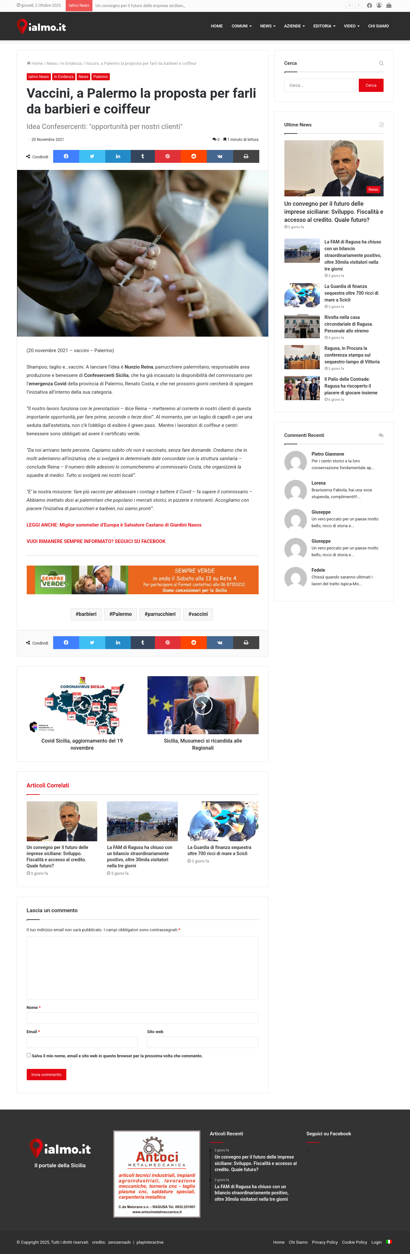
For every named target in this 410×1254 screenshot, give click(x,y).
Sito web (155, 1031)
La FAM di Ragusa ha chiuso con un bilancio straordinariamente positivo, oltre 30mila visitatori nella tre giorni (353, 255)
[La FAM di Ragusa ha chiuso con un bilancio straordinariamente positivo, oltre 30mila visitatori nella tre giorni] (142, 821)
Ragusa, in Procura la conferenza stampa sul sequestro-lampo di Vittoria (352, 355)
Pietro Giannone (328, 454)
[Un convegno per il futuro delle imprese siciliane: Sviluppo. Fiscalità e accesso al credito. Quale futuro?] (62, 821)
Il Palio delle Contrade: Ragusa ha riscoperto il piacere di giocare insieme (351, 386)
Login (376, 1242)
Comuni (240, 26)
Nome (34, 1007)
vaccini (200, 614)
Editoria (322, 26)
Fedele (318, 570)
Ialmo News (39, 76)
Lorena (319, 483)
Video (350, 26)
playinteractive (150, 1242)
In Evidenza (71, 63)
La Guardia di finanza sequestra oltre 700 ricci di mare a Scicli (351, 293)
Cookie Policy (354, 1242)
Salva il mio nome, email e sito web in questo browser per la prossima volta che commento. (117, 1055)
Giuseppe (321, 512)
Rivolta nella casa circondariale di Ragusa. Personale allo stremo (349, 324)
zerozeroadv (119, 1242)
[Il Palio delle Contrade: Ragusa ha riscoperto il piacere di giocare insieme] (302, 388)
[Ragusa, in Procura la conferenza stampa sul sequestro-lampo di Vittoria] (302, 357)
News (266, 26)
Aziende (292, 26)
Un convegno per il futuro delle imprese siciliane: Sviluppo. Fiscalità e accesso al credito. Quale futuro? (334, 211)
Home (217, 26)
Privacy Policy (325, 1242)
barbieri (87, 614)
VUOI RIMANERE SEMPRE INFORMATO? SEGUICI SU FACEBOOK (96, 541)
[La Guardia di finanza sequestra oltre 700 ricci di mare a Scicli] (222, 821)
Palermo (100, 76)
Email (33, 1031)
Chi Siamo (378, 26)
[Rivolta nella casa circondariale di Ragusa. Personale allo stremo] (302, 326)
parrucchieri (162, 614)
